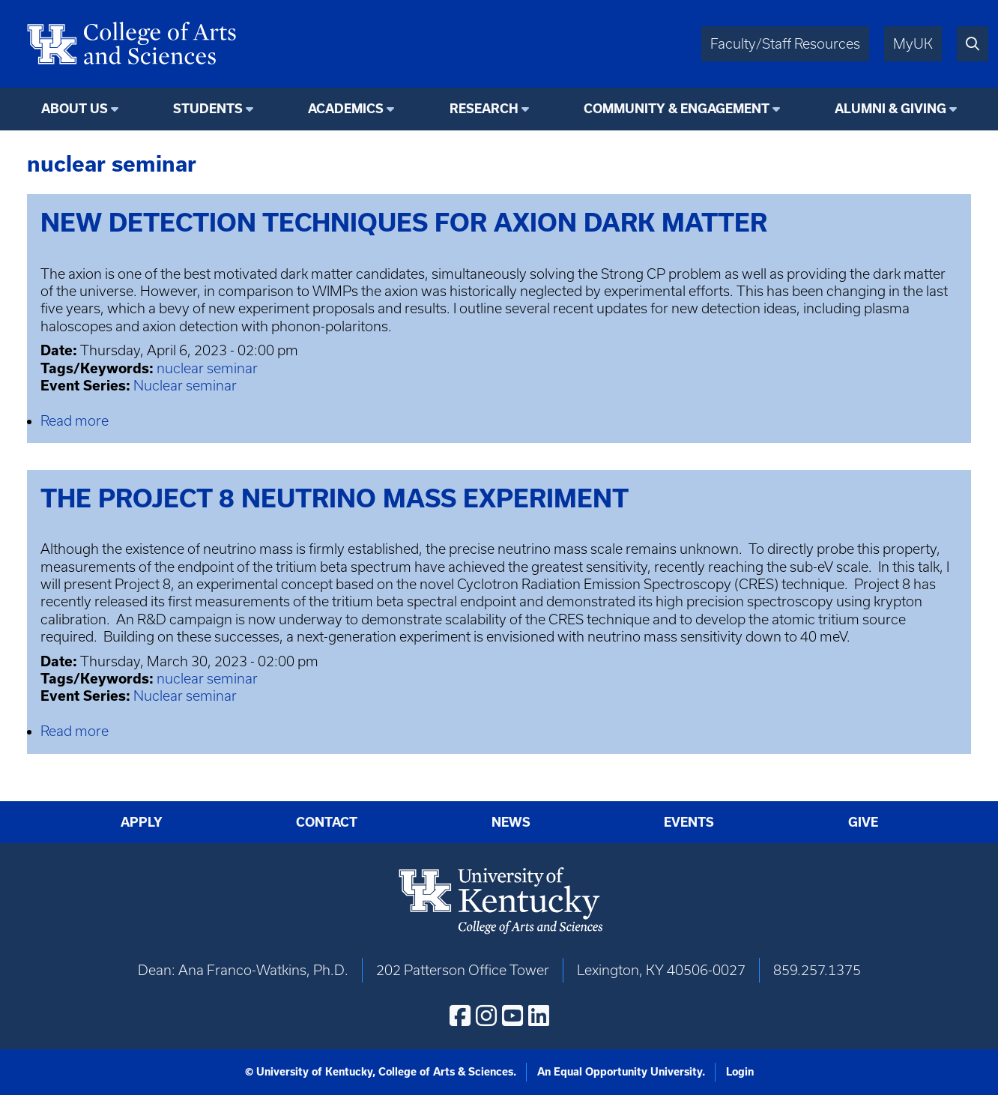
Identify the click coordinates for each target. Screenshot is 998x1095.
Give (863, 822)
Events (689, 822)
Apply (142, 822)
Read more (74, 421)
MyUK (913, 44)
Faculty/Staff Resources (785, 44)
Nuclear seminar (185, 385)
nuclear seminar (207, 368)
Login (740, 1072)
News (511, 822)
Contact (326, 822)
